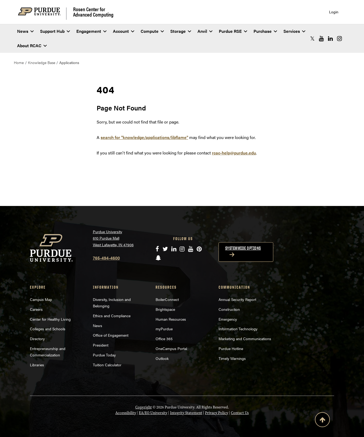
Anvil (204, 31)
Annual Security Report (237, 299)
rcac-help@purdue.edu (234, 153)
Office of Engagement (110, 335)
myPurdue (164, 328)
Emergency (228, 319)
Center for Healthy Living (50, 319)
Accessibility (125, 412)
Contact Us (240, 412)
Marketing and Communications (245, 338)
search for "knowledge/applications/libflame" (144, 137)
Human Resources (171, 319)
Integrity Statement (186, 412)
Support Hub (55, 31)
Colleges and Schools (47, 328)
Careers (36, 309)
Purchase (265, 31)
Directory (37, 338)
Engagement (91, 31)
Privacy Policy (216, 412)
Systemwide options (243, 248)
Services (294, 31)
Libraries (37, 364)
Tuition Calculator (107, 364)
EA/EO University (153, 412)
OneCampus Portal (171, 348)
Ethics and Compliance (111, 315)
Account (123, 31)
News (25, 31)
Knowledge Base (41, 62)
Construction (229, 309)
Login (333, 11)
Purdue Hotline (231, 348)
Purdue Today (104, 354)
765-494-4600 (106, 258)
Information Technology (238, 328)
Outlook (162, 358)
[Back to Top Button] (322, 420)
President (100, 345)
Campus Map (41, 299)
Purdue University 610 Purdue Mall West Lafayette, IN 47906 (113, 238)
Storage (180, 31)
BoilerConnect (167, 299)
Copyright (143, 407)
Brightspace (165, 309)
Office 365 (164, 338)
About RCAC (32, 45)
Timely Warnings (232, 358)
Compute (152, 31)
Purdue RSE (233, 31)
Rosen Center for (93, 11)
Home (19, 62)
